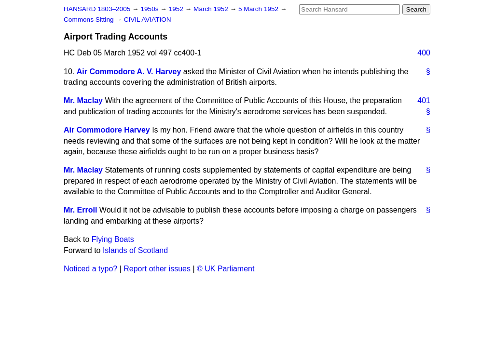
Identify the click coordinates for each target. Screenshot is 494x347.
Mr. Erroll (80, 210)
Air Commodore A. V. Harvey (129, 71)
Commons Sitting (89, 19)
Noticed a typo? (90, 269)
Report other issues (157, 269)
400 (423, 53)
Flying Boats (113, 239)
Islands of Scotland (135, 250)
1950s (150, 9)
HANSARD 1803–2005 (97, 9)
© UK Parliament (225, 269)
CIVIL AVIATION (147, 19)
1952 (177, 9)
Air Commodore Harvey (107, 130)
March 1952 (211, 9)
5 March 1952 (259, 9)
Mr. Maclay (83, 100)
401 (423, 100)
